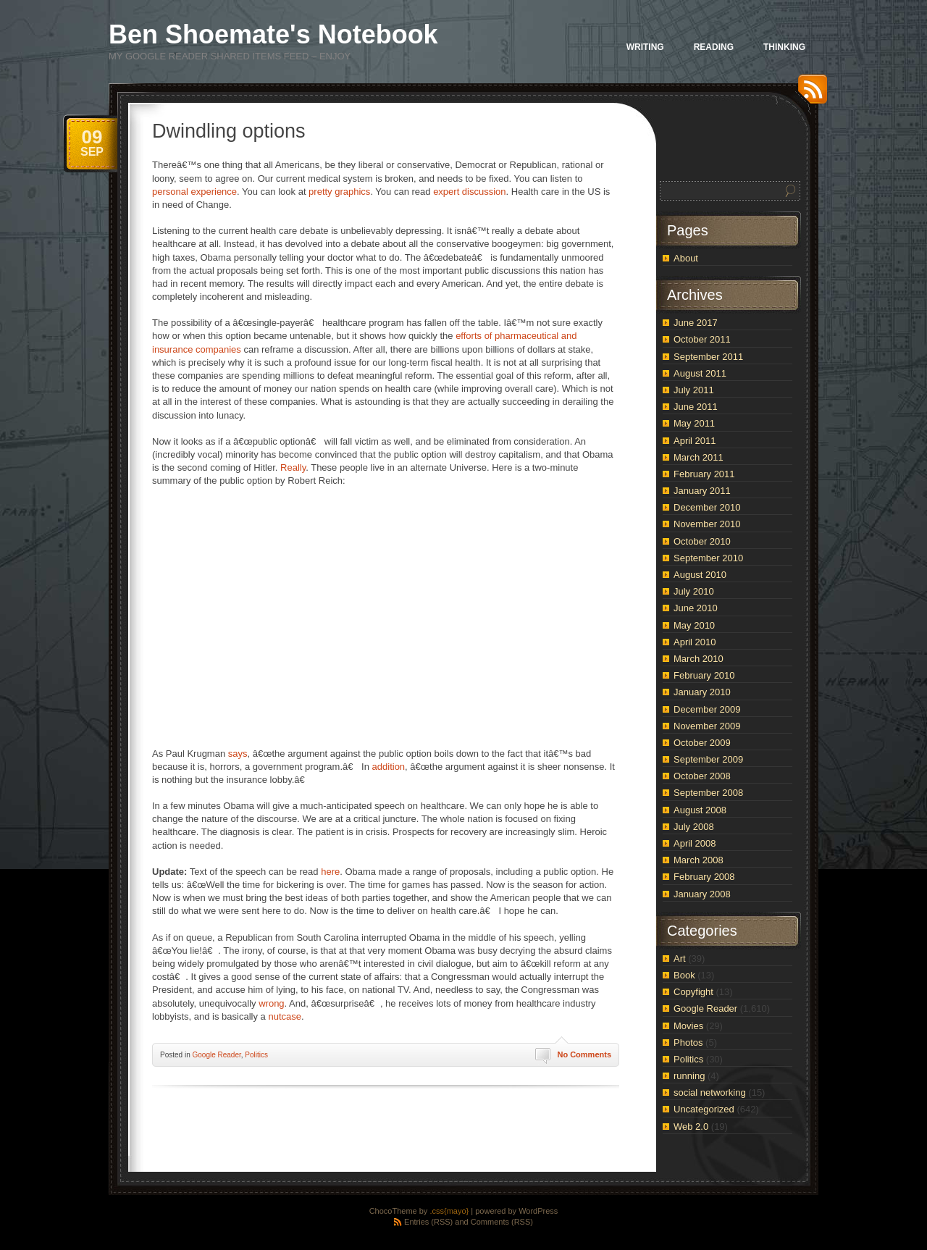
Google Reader (216, 1055)
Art (680, 958)
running (689, 1075)
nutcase (284, 1016)
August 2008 (700, 810)
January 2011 (702, 490)
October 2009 (702, 742)
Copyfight (693, 991)
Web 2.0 (691, 1126)
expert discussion (469, 191)
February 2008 (704, 876)
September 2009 (708, 759)
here (330, 871)
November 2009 (707, 726)
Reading (714, 47)
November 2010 (707, 524)
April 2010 (695, 642)
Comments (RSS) (502, 1221)
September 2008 (708, 792)
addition (389, 766)
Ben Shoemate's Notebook (273, 34)
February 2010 (704, 675)
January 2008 (702, 894)
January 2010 (702, 692)
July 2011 (694, 390)
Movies (688, 1025)
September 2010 (708, 558)
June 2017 (696, 322)
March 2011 (698, 457)
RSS (809, 94)
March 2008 (698, 860)
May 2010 (694, 625)
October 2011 (702, 339)
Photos (688, 1042)
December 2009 (707, 709)
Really (293, 467)
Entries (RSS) (428, 1221)
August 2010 (700, 574)
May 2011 (694, 423)
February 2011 (704, 474)
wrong (271, 1003)
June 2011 (696, 406)
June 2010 (696, 608)
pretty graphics (339, 191)
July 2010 (694, 591)
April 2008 (695, 843)
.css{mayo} (449, 1211)
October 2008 (702, 776)
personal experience (194, 191)
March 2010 (698, 658)
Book (684, 975)
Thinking (784, 47)
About (686, 258)
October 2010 (702, 541)
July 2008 (694, 826)
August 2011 (700, 373)
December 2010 (707, 507)
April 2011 (695, 440)
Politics (256, 1055)
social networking (710, 1092)
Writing (645, 47)
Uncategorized (704, 1109)
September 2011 (708, 356)
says (238, 753)
